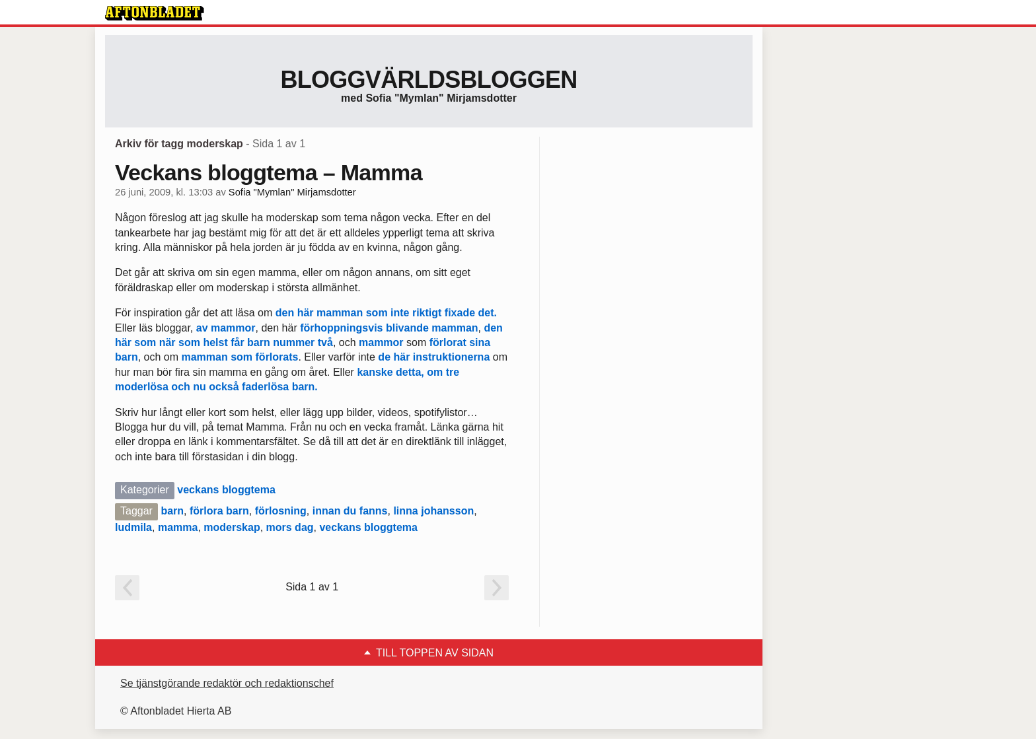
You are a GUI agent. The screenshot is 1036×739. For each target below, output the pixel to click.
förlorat (447, 342)
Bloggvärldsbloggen (428, 79)
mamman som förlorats (239, 357)
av (202, 328)
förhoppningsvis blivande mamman (389, 328)
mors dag (290, 527)
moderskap (232, 527)
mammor (233, 328)
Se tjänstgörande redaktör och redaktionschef (227, 683)
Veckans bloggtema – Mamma (268, 172)
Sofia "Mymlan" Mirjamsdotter (292, 192)
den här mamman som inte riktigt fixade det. (386, 312)
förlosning (281, 510)
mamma (178, 527)
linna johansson (433, 510)
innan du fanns (350, 510)
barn (172, 510)
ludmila (133, 527)
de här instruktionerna (434, 357)
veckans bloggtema (226, 489)
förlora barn (219, 510)
